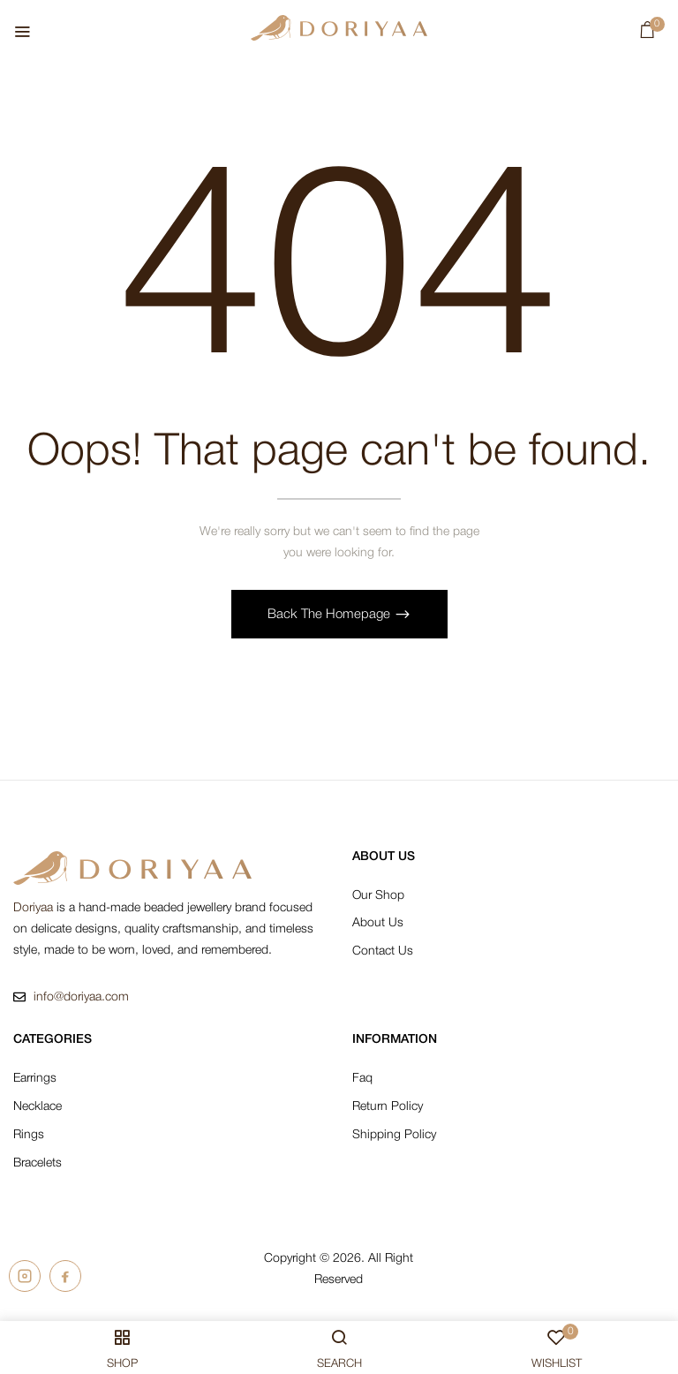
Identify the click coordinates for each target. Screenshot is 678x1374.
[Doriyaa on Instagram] (25, 1277)
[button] (647, 34)
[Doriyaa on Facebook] (65, 1277)
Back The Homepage (330, 614)
